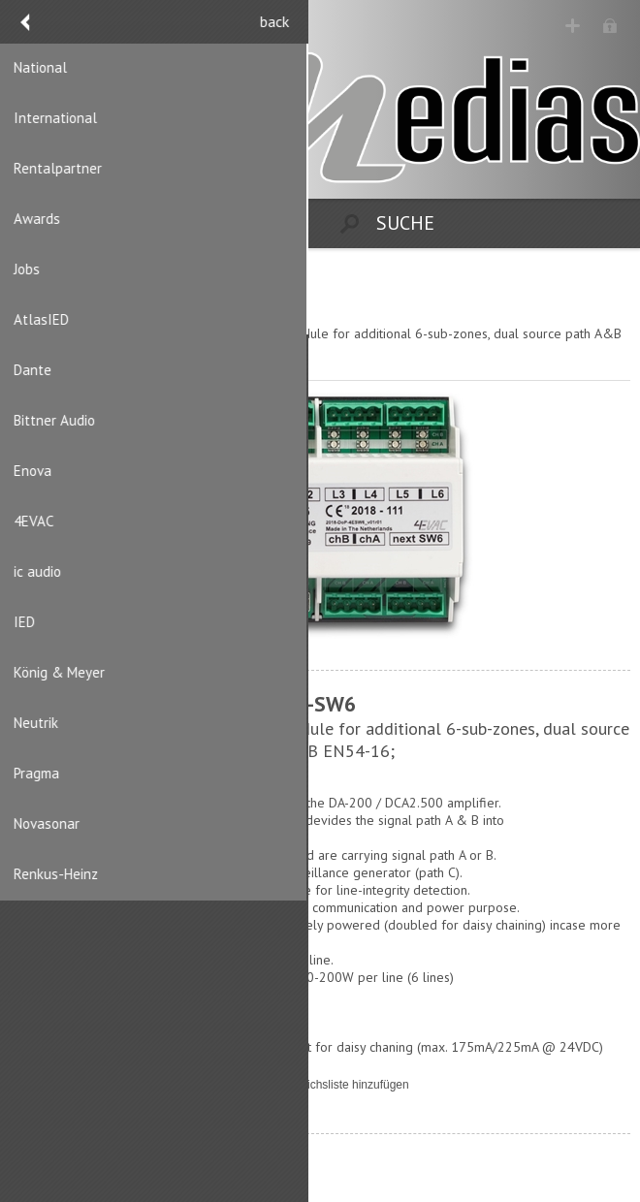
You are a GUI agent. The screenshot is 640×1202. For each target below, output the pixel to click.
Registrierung (574, 27)
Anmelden (611, 27)
